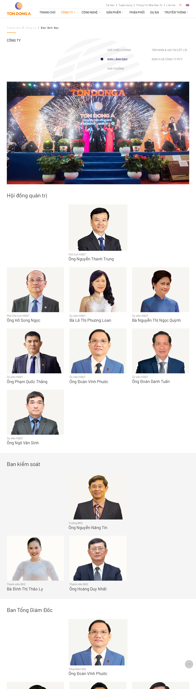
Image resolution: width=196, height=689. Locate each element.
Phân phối (137, 12)
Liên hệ (170, 5)
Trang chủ (47, 12)
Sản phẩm (115, 12)
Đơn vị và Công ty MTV (167, 59)
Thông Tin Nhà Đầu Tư (149, 5)
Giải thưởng (115, 68)
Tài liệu (110, 5)
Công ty (68, 12)
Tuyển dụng (125, 5)
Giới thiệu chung (119, 50)
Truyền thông (176, 12)
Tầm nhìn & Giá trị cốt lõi (169, 50)
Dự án (154, 12)
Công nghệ (91, 12)
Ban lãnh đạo (117, 59)
